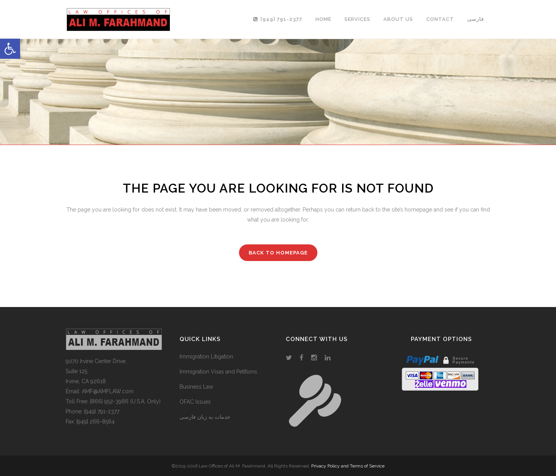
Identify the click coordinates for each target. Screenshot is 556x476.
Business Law (196, 387)
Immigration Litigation (206, 356)
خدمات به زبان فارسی (205, 417)
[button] (10, 49)
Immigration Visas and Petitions (218, 372)
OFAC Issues (195, 402)
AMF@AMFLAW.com (108, 391)
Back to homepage (278, 253)
